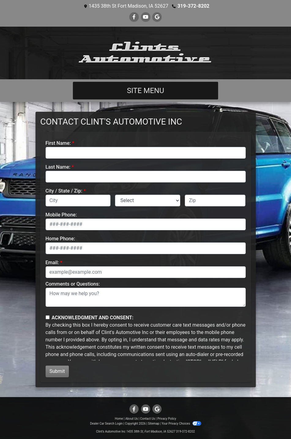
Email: (52, 262)
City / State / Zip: (64, 191)
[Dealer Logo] (145, 53)
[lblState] (147, 200)
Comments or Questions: (73, 284)
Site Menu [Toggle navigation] (145, 90)
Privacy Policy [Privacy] (166, 418)
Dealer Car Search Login (106, 423)
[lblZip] (215, 200)
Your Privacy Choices (181, 423)
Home (119, 418)
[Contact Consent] (48, 317)
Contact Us (147, 418)
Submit (57, 371)
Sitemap (153, 423)
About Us (131, 418)
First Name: (58, 143)
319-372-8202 (193, 6)
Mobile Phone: (61, 215)
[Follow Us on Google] (157, 17)
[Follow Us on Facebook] (134, 17)
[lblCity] (78, 200)
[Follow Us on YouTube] (145, 17)
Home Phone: (60, 239)
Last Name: (58, 167)
